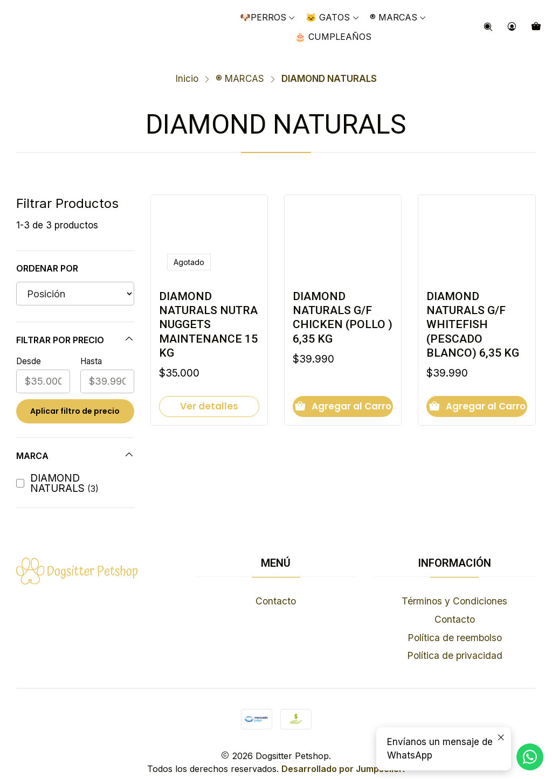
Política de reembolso (455, 625)
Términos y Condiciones (454, 589)
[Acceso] (512, 27)
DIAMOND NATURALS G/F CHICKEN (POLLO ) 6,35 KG (340, 307)
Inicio (187, 67)
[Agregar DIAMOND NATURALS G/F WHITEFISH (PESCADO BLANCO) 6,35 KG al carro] (476, 398)
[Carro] (536, 27)
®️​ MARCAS (240, 67)
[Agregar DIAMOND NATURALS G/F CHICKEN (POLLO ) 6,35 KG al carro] (343, 398)
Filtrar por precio (75, 327)
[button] (398, 17)
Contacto (276, 589)
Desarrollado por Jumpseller (342, 756)
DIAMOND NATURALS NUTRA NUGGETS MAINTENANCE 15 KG (207, 314)
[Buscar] (488, 27)
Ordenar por (47, 256)
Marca (75, 443)
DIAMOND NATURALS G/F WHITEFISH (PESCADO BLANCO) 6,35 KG (474, 314)
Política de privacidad (454, 643)
